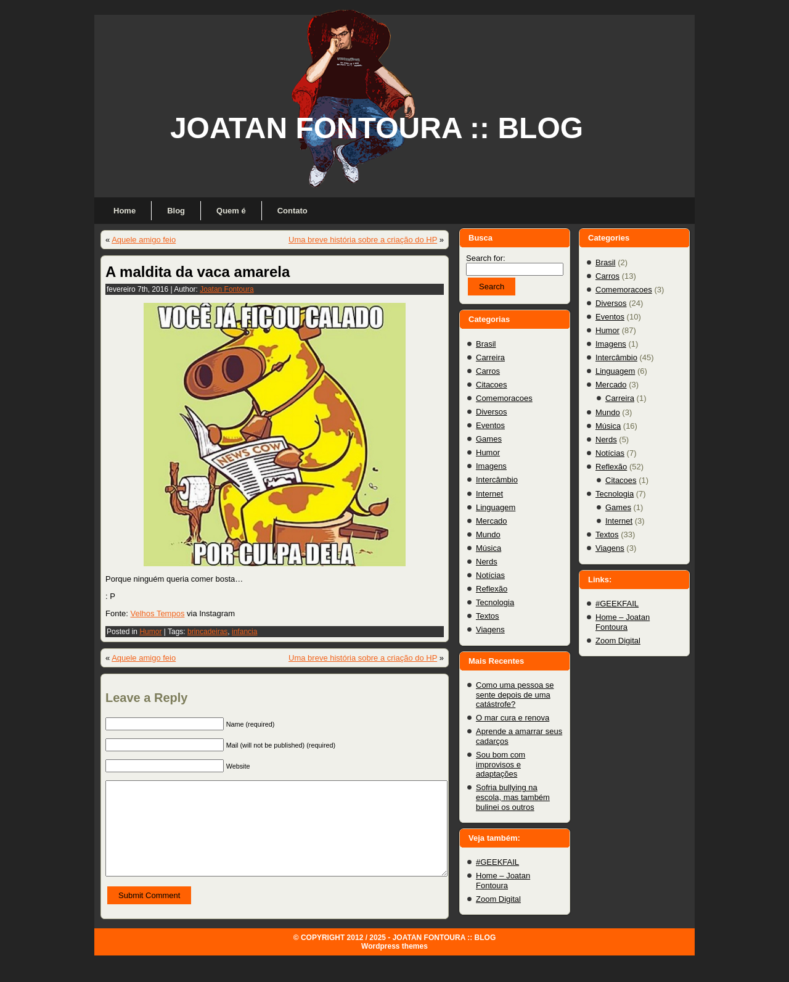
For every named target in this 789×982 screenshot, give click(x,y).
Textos (487, 616)
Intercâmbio (497, 479)
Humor (150, 631)
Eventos (490, 425)
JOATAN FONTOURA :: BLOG (376, 128)
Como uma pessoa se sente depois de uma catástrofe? (515, 694)
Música (488, 548)
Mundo (488, 534)
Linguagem (495, 507)
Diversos (491, 411)
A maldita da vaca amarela (197, 271)
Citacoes (491, 384)
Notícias (490, 575)
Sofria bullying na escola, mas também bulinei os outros (513, 797)
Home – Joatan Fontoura (503, 880)
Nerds (486, 561)
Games (489, 439)
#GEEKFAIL (497, 862)
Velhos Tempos (157, 613)
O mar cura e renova (512, 717)
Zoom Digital (498, 899)
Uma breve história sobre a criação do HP (362, 239)
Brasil (486, 344)
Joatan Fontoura (226, 289)
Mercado (491, 521)
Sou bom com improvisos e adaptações (500, 764)
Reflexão (491, 588)
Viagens (490, 629)
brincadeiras (207, 631)
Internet (489, 493)
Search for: (485, 258)
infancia (244, 631)
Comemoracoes (504, 398)
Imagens (491, 466)
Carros (488, 371)
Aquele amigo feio (144, 239)
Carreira (490, 357)
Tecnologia (495, 602)
